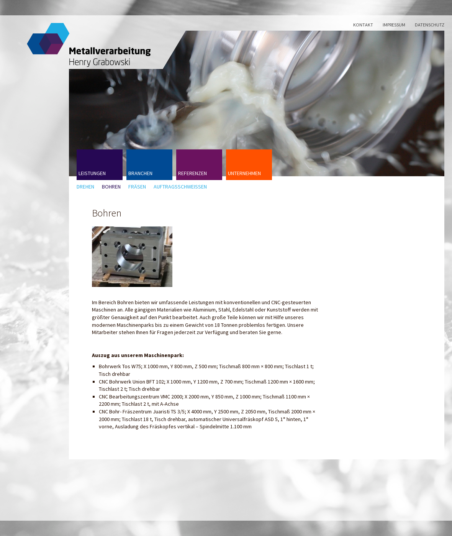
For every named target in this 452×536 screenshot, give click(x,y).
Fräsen (137, 187)
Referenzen (192, 173)
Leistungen (92, 173)
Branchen (140, 173)
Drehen (85, 187)
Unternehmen (244, 173)
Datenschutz (429, 25)
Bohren (111, 187)
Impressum (394, 25)
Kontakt (363, 25)
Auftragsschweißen (180, 187)
